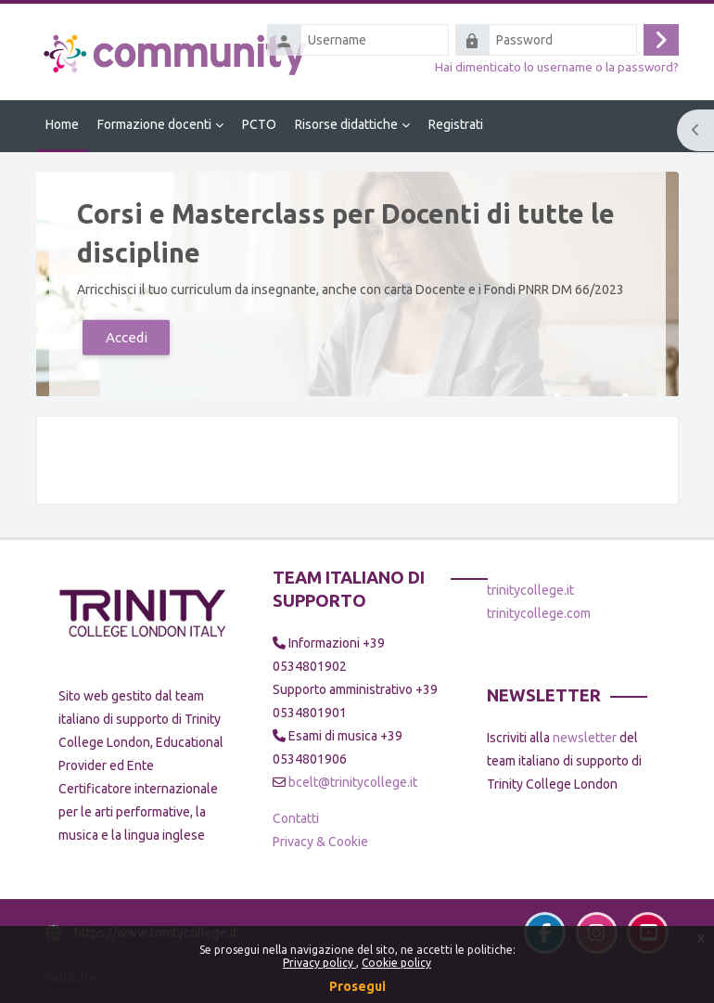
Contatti (296, 818)
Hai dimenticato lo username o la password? (557, 66)
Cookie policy (396, 963)
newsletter (585, 737)
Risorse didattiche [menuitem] (346, 124)
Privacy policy (319, 963)
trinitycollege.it (530, 590)
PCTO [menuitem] (259, 124)
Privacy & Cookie (320, 841)
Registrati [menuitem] (455, 124)
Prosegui (357, 986)
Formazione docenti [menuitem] (154, 124)
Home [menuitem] (62, 124)
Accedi (126, 336)
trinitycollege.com (539, 613)
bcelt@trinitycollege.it (352, 782)
